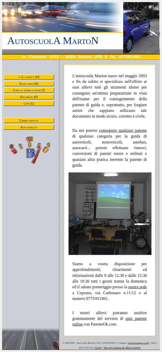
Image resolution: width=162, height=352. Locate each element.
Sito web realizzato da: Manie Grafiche (122, 347)
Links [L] (29, 103)
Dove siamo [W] (28, 83)
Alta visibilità (29, 127)
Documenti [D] (29, 96)
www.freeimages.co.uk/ (138, 343)
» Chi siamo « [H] (28, 76)
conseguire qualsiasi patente (123, 130)
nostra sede (137, 287)
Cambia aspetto (28, 120)
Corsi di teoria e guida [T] (29, 90)
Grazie (98, 347)
